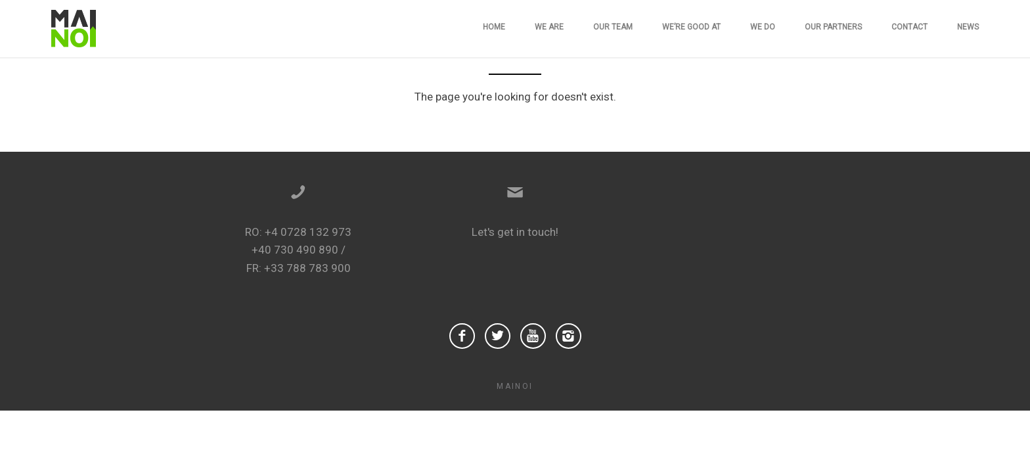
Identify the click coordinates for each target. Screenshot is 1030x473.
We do (762, 27)
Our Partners (833, 27)
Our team (613, 27)
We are (549, 27)
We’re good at (691, 27)
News (968, 27)
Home (494, 27)
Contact (909, 27)
